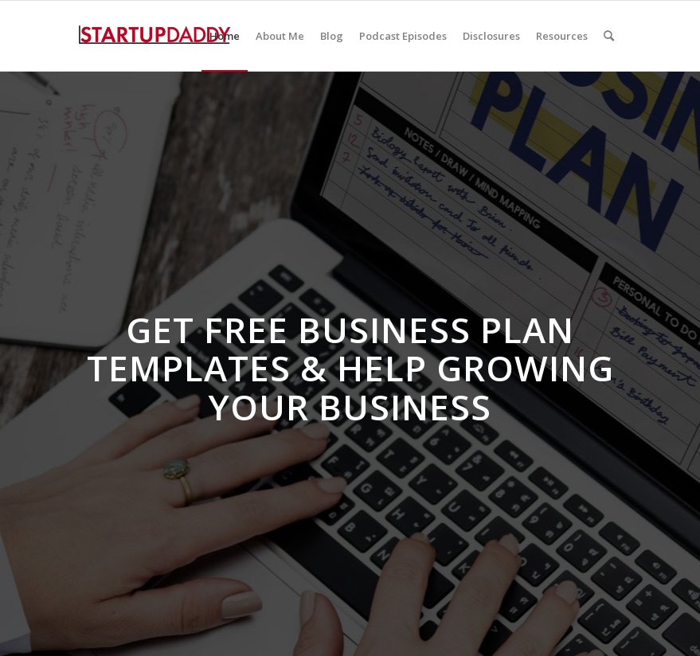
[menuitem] (224, 36)
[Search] (609, 36)
